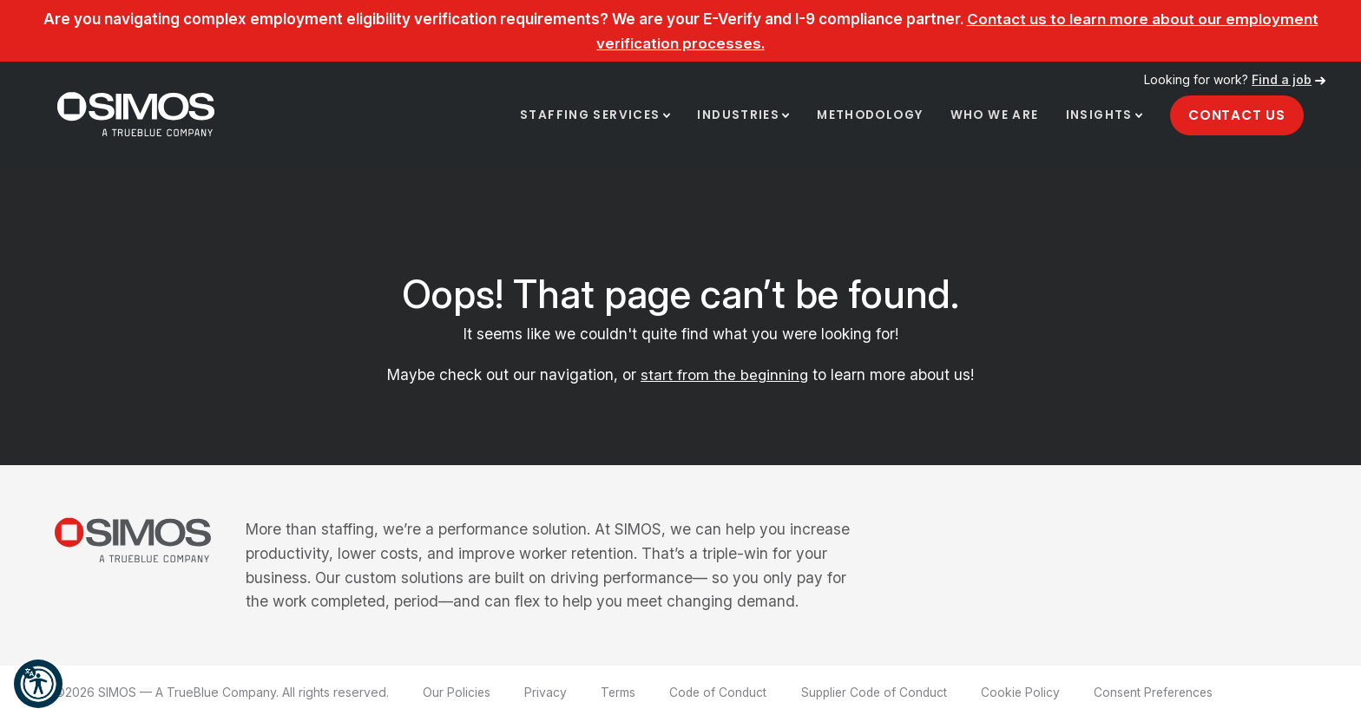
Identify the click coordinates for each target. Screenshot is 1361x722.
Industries (729, 117)
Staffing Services (579, 117)
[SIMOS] (139, 115)
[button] (38, 684)
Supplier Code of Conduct (881, 693)
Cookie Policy (1030, 693)
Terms (619, 693)
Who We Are (991, 117)
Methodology (863, 117)
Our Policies (457, 693)
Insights (1097, 117)
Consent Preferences (1165, 693)
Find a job (1282, 79)
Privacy (546, 693)
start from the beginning (724, 377)
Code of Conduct (721, 693)
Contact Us (1236, 117)
